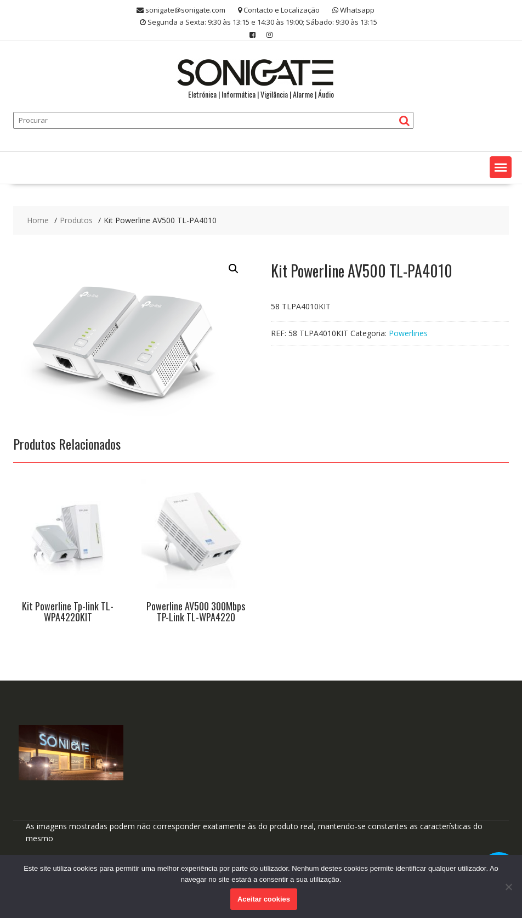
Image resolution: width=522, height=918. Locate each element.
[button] (501, 167)
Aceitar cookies (263, 899)
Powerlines (408, 333)
